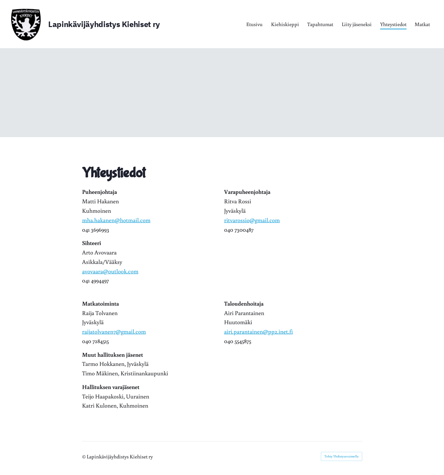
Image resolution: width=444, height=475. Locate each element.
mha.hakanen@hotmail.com (116, 220)
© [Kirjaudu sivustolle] (84, 456)
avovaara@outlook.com (110, 271)
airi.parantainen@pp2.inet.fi (258, 331)
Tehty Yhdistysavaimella (341, 456)
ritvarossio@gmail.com (252, 220)
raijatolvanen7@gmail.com (114, 331)
